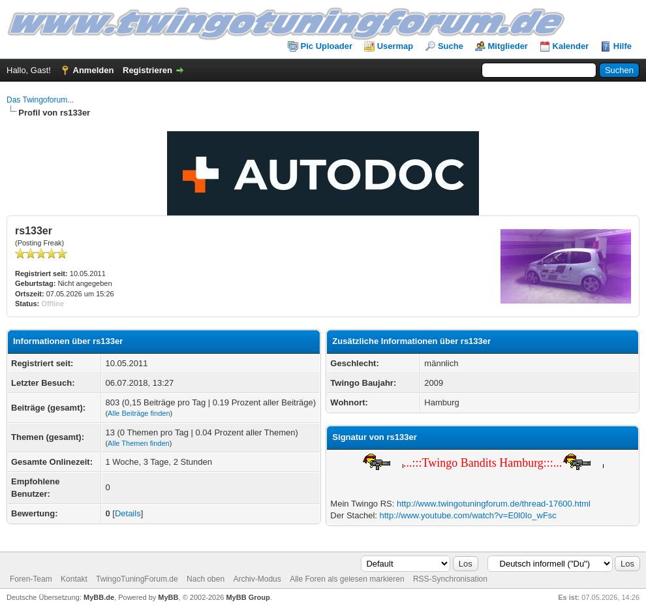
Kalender (571, 46)
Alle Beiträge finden (139, 413)
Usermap (395, 46)
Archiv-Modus (257, 579)
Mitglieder (508, 46)
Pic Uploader (326, 46)
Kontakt (74, 579)
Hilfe (622, 46)
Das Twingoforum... (40, 99)
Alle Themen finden (139, 443)
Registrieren (147, 70)
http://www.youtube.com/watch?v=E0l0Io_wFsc (468, 515)
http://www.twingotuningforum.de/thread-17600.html (494, 504)
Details (128, 513)
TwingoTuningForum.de (137, 579)
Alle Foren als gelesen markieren (347, 579)
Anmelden (93, 70)
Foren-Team (31, 579)
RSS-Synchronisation (450, 579)
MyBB (168, 597)
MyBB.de (99, 597)
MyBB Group (247, 597)
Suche (450, 46)
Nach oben (205, 579)
